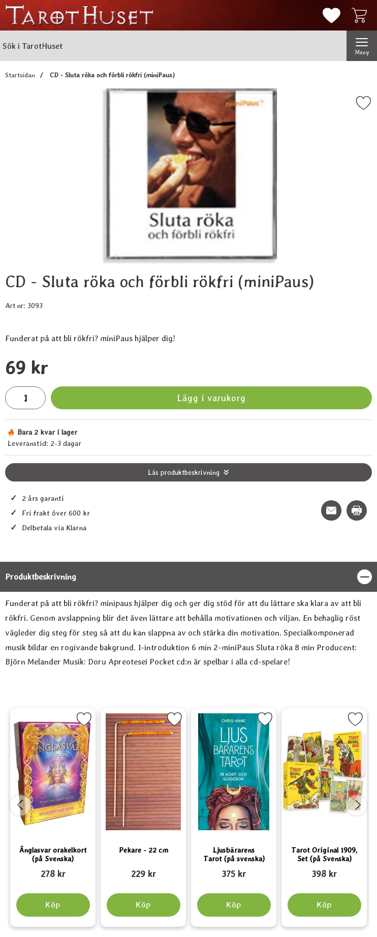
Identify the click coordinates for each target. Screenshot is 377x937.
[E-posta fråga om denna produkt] (331, 510)
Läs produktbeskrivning (183, 472)
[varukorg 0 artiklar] (362, 15)
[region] (188, 577)
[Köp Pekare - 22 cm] (143, 905)
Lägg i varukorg (211, 397)
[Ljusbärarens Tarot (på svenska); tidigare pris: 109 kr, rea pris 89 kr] (233, 869)
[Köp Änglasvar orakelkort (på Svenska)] (53, 905)
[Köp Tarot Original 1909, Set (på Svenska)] (324, 905)
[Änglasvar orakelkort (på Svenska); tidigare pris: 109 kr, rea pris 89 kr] (53, 869)
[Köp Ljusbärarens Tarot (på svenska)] (234, 905)
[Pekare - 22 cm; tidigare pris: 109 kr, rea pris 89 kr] (143, 869)
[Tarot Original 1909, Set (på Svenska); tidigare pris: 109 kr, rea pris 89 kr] (324, 869)
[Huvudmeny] (362, 46)
